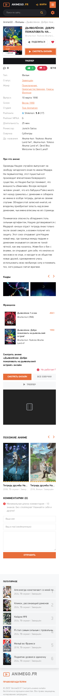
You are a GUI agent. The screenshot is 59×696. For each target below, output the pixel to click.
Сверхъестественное (33, 89)
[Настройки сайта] (53, 12)
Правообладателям (14, 682)
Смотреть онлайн (42, 51)
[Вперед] (53, 276)
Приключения (29, 85)
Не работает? (48, 370)
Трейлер (29, 61)
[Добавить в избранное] (53, 42)
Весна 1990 (28, 103)
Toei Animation (30, 108)
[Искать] (41, 12)
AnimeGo (15, 5)
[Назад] (48, 276)
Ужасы (49, 89)
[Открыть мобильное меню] (53, 5)
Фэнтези (26, 93)
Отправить (29, 555)
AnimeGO (8, 22)
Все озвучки (44, 377)
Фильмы (19, 22)
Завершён (27, 80)
